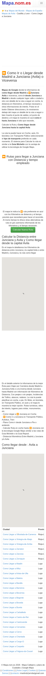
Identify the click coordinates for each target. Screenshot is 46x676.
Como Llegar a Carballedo (14, 612)
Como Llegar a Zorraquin (14, 559)
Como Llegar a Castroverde (15, 622)
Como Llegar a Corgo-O (13, 642)
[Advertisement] (23, 41)
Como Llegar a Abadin (12, 564)
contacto (15, 673)
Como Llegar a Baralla (12, 583)
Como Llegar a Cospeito (13, 646)
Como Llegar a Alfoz (12, 569)
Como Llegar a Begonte (13, 598)
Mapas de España (34, 11)
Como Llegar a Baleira (12, 578)
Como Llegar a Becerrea (13, 593)
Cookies (32, 670)
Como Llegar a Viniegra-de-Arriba (17, 544)
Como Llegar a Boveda (13, 603)
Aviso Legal (22, 670)
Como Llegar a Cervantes (14, 627)
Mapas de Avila (8, 13)
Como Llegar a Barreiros (13, 588)
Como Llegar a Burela (12, 607)
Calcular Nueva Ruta (23, 229)
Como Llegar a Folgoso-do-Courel (18, 651)
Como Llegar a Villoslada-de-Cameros (19, 534)
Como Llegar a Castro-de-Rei (16, 617)
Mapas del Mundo (16, 11)
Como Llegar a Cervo (12, 632)
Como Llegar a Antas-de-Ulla (15, 573)
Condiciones (7, 670)
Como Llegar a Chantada (14, 637)
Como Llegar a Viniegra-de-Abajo (17, 539)
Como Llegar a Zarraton (13, 549)
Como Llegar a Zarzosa (13, 554)
